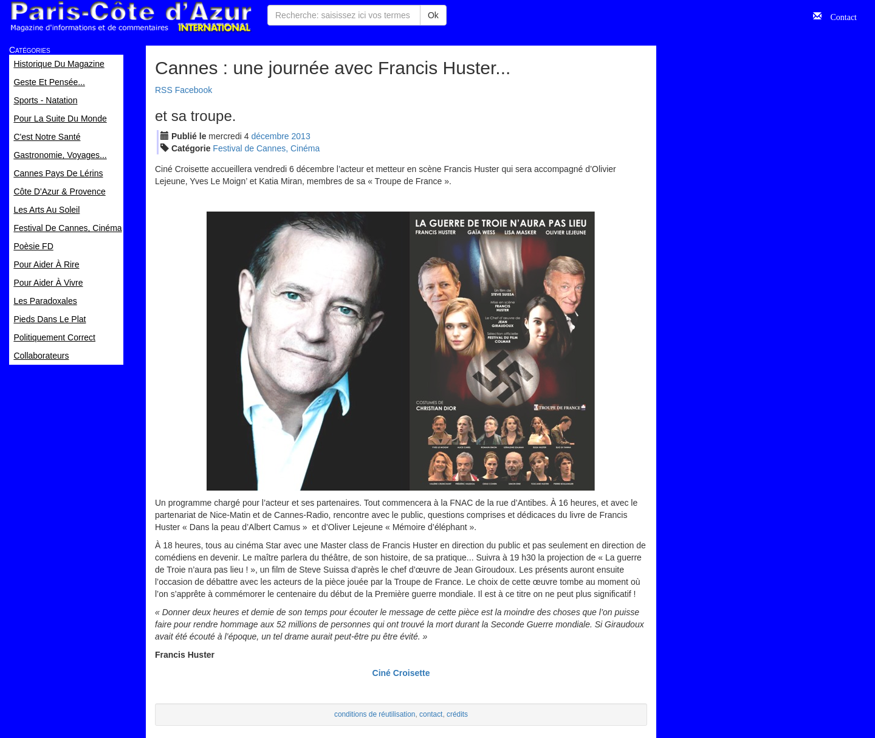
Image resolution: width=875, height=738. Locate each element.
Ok (433, 15)
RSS (164, 90)
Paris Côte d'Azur (130, 16)
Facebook (193, 90)
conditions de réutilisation (375, 714)
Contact (839, 16)
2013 (301, 136)
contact (430, 714)
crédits (457, 714)
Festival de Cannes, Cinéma (266, 148)
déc (270, 136)
